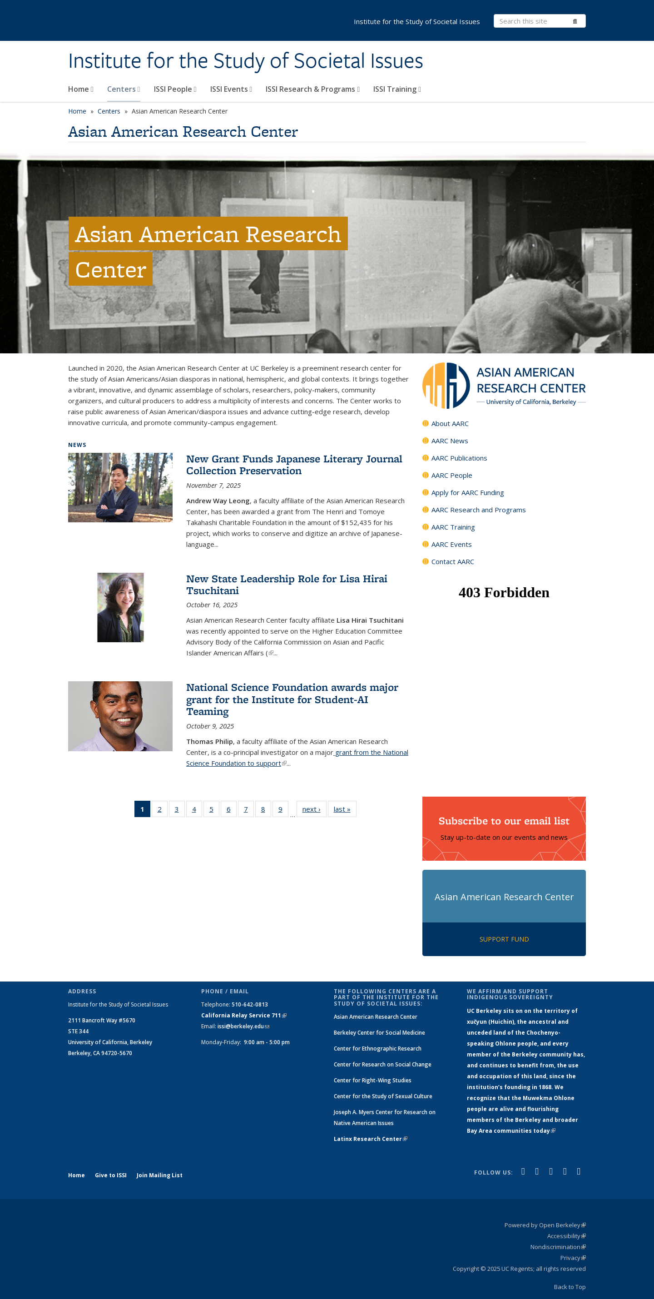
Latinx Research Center (370, 1139)
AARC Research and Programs (478, 509)
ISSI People (175, 89)
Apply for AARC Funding (467, 492)
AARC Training (453, 526)
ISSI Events (231, 89)
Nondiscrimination (558, 1247)
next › (314, 808)
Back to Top (570, 1287)
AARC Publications (459, 457)
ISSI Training (397, 89)
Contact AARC (452, 561)
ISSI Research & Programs (313, 89)
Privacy (573, 1258)
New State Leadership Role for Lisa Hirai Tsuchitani (286, 584)
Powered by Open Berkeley (545, 1225)
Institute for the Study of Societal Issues (245, 60)
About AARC (450, 423)
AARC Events (451, 544)
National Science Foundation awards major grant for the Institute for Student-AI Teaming (292, 699)
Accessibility (566, 1236)
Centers (123, 89)
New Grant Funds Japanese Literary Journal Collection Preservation (294, 464)
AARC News (449, 440)
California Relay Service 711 (244, 1015)
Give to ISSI (111, 1175)
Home (81, 89)
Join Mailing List (160, 1175)
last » (345, 808)
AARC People (451, 475)
